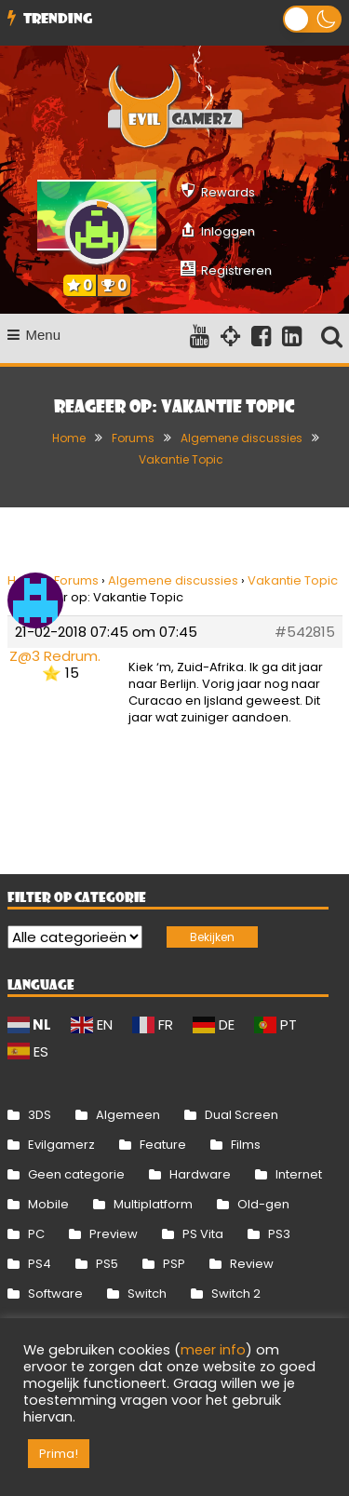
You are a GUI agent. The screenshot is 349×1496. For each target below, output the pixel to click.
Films (246, 1144)
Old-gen (263, 1204)
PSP (174, 1264)
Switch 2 (236, 1293)
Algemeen (128, 1115)
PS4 (39, 1264)
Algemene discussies (173, 580)
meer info (213, 1350)
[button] (312, 19)
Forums (76, 580)
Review (252, 1264)
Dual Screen (241, 1115)
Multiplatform (153, 1204)
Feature (163, 1144)
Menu (34, 335)
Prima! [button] (58, 1453)
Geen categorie (76, 1174)
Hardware (200, 1174)
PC (36, 1234)
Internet (298, 1174)
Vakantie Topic (293, 580)
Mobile (48, 1204)
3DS (39, 1115)
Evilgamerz (61, 1144)
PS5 (107, 1264)
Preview (113, 1234)
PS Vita (202, 1234)
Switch (147, 1293)
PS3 (279, 1234)
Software (55, 1293)
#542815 (305, 632)
